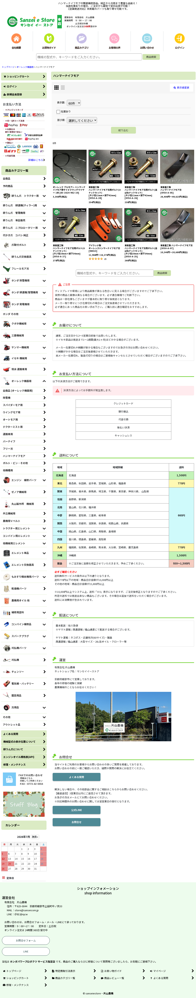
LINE (25, 951)
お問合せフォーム (26, 940)
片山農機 (108, 993)
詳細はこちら (36, 160)
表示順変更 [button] (181, 87)
